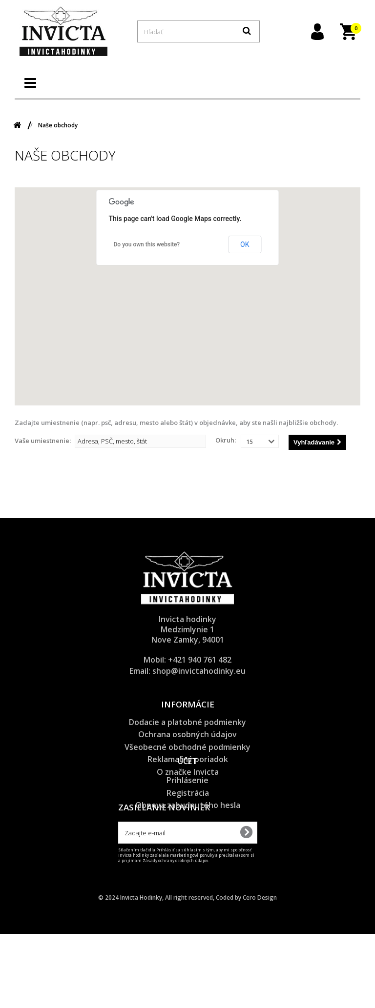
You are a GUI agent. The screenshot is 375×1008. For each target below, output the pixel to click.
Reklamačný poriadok (187, 759)
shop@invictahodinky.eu (199, 670)
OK (244, 244)
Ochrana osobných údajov (187, 734)
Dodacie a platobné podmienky (187, 722)
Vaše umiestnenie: (43, 440)
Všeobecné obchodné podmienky (187, 747)
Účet (187, 806)
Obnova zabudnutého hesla (187, 849)
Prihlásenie (187, 824)
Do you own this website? (147, 244)
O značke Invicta (188, 771)
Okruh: (225, 440)
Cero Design (260, 972)
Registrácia (188, 837)
